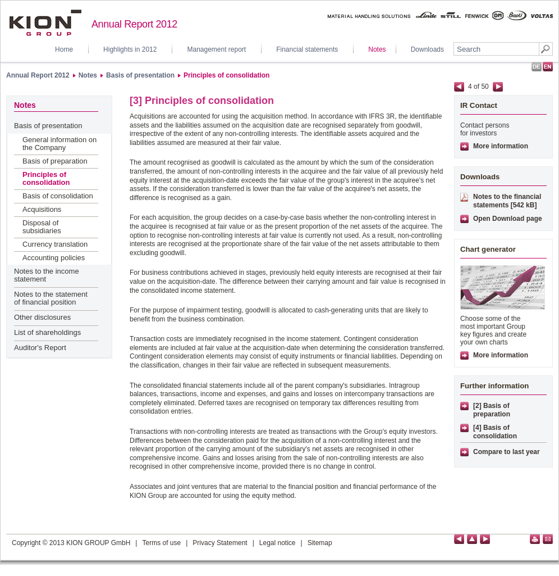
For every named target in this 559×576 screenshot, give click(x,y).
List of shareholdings (47, 332)
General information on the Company (59, 143)
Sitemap (320, 543)
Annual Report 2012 (38, 75)
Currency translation (55, 244)
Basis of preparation (55, 161)
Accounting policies (53, 257)
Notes (377, 49)
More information (500, 146)
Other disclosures (42, 317)
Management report (216, 49)
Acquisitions (41, 209)
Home (64, 49)
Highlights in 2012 (130, 49)
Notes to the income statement (46, 275)
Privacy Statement (220, 543)
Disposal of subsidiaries (41, 227)
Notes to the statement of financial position (51, 298)
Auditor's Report (40, 347)
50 (484, 86)
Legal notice (277, 543)
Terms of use (161, 543)
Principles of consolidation (226, 75)
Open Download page (507, 219)
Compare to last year (506, 452)
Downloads (427, 49)
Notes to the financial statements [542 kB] (507, 201)
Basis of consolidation (57, 196)
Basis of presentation (140, 75)
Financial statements (307, 49)
